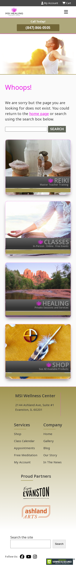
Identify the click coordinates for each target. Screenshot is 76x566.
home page (39, 113)
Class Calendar (24, 441)
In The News (52, 462)
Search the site (21, 537)
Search (59, 543)
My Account (22, 462)
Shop (17, 434)
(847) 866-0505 (38, 27)
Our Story (50, 455)
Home (47, 434)
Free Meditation (25, 455)
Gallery (48, 441)
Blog (46, 448)
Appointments (24, 448)
